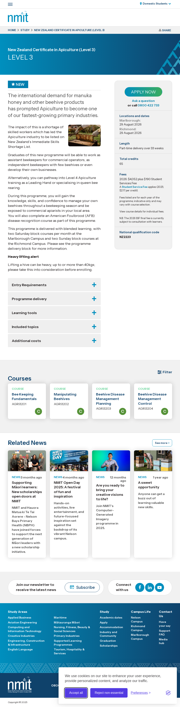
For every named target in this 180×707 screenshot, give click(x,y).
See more (161, 442)
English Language (20, 649)
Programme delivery (29, 299)
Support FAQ (164, 632)
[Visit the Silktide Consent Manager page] (168, 692)
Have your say (165, 624)
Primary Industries (66, 636)
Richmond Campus (138, 628)
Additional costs (26, 341)
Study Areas (17, 612)
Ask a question (143, 101)
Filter (167, 372)
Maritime (60, 617)
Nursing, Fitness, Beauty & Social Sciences (72, 629)
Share (166, 30)
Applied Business (19, 617)
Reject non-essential (109, 692)
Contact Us (165, 614)
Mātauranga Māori (67, 622)
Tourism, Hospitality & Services (69, 651)
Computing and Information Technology (24, 629)
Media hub (163, 641)
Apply (104, 622)
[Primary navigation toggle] (10, 4)
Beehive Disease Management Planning (110, 399)
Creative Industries (21, 636)
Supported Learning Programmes (68, 642)
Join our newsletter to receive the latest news (58, 587)
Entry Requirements (29, 285)
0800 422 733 (148, 105)
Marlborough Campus (140, 637)
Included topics (25, 327)
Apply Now (143, 91)
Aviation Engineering (22, 622)
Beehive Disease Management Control (152, 399)
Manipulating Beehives (65, 396)
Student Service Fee (134, 186)
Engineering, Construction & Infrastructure (26, 642)
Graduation (108, 640)
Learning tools (24, 313)
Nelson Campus (137, 619)
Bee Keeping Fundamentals (24, 396)
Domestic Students (155, 3)
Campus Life (141, 612)
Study (104, 612)
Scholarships (109, 645)
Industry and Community (108, 634)
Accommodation (111, 627)
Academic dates (111, 617)
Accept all (76, 692)
